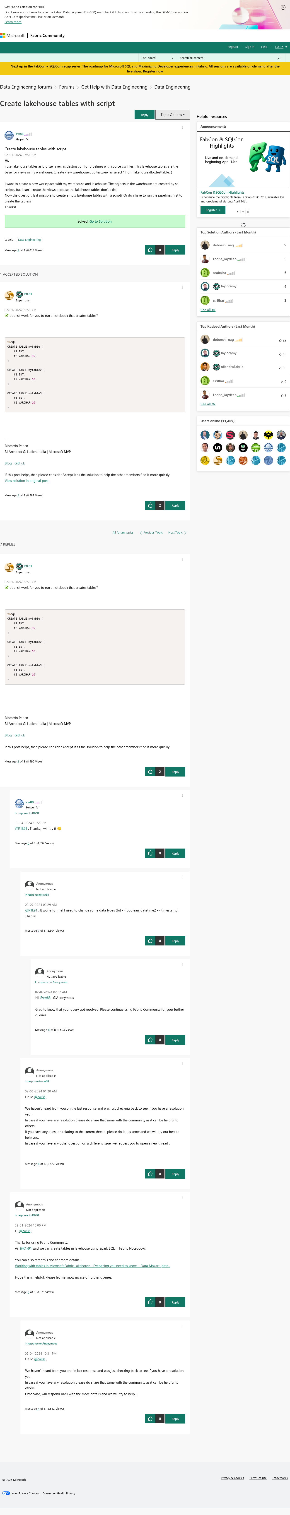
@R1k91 (21, 835)
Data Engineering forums (26, 86)
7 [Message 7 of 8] (38, 937)
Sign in (249, 46)
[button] (145, 114)
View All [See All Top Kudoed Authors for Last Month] (208, 404)
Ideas (113, 35)
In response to (27, 820)
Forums (75, 35)
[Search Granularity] (157, 57)
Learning (171, 35)
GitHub (19, 466)
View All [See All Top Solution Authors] (208, 310)
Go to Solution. (101, 221)
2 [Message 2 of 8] (18, 498)
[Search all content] (230, 57)
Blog (8, 466)
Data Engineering (172, 86)
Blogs (153, 35)
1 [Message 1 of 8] (18, 250)
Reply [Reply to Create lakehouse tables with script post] (175, 250)
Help (264, 46)
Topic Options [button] (171, 114)
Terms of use (258, 1484)
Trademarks (280, 1484)
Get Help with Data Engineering (114, 86)
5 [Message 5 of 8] (28, 850)
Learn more (13, 21)
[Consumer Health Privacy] (59, 1500)
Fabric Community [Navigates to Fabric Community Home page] (47, 35)
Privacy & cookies (232, 1484)
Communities (133, 35)
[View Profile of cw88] (20, 133)
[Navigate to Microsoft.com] (12, 35)
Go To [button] (279, 47)
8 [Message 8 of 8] (49, 1036)
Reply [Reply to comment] (175, 509)
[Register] (213, 210)
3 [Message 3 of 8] (28, 1299)
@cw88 (45, 1004)
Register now (153, 71)
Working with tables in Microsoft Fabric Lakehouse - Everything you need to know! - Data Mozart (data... (92, 1272)
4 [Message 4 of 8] (38, 1415)
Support (190, 35)
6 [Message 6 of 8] (38, 1170)
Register (232, 46)
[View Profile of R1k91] (28, 294)
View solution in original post (26, 484)
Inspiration (95, 35)
